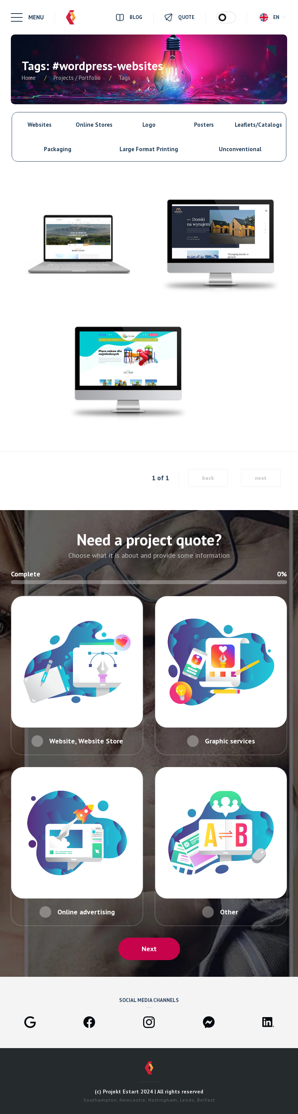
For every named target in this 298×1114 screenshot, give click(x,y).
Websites (40, 124)
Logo (149, 124)
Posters (204, 124)
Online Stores (94, 124)
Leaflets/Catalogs (258, 124)
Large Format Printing (149, 149)
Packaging (57, 149)
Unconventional (240, 149)
